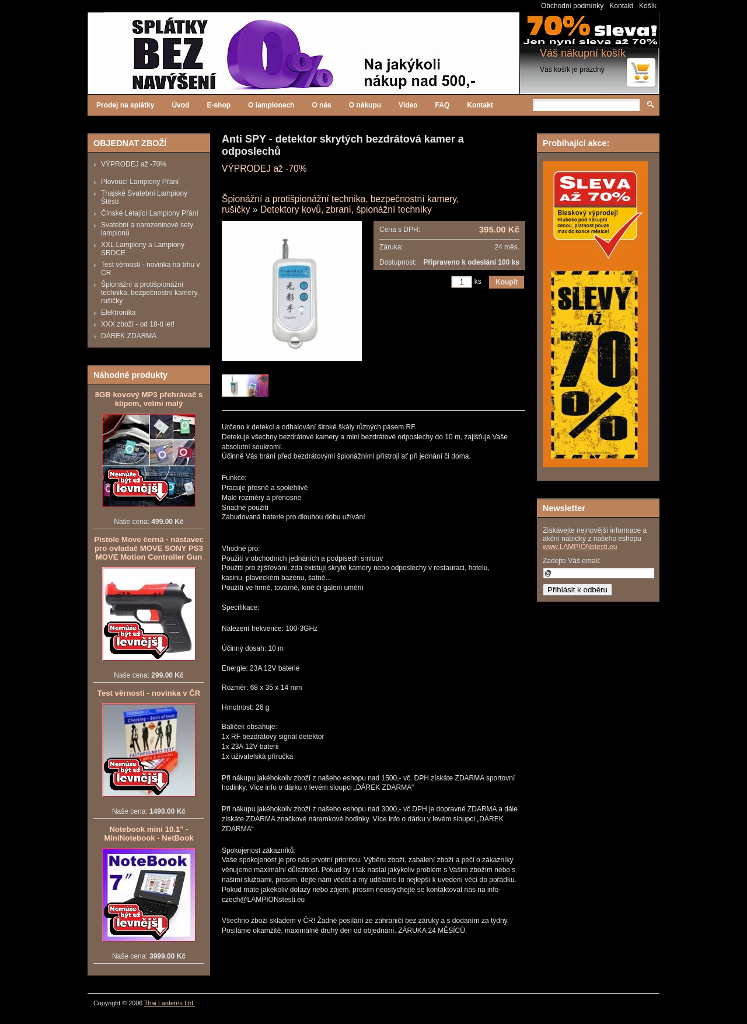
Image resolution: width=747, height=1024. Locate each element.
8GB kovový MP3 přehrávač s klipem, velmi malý (149, 399)
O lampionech (271, 105)
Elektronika (118, 312)
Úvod (180, 105)
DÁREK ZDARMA (128, 336)
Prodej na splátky (125, 105)
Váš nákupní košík (583, 53)
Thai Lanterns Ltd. (169, 1002)
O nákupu (365, 105)
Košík (648, 6)
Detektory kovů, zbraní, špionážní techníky (346, 209)
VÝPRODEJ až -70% (133, 164)
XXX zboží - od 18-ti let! (137, 324)
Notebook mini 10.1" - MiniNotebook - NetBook (148, 833)
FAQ (442, 105)
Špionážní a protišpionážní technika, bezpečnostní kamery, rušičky (150, 292)
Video (408, 105)
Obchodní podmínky (572, 6)
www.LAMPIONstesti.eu (580, 547)
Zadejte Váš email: (572, 561)
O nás (321, 105)
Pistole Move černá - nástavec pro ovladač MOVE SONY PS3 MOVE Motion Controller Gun (149, 548)
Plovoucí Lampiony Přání (140, 182)
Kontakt (621, 6)
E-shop (219, 105)
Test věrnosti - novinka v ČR (148, 693)
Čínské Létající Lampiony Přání (149, 213)
